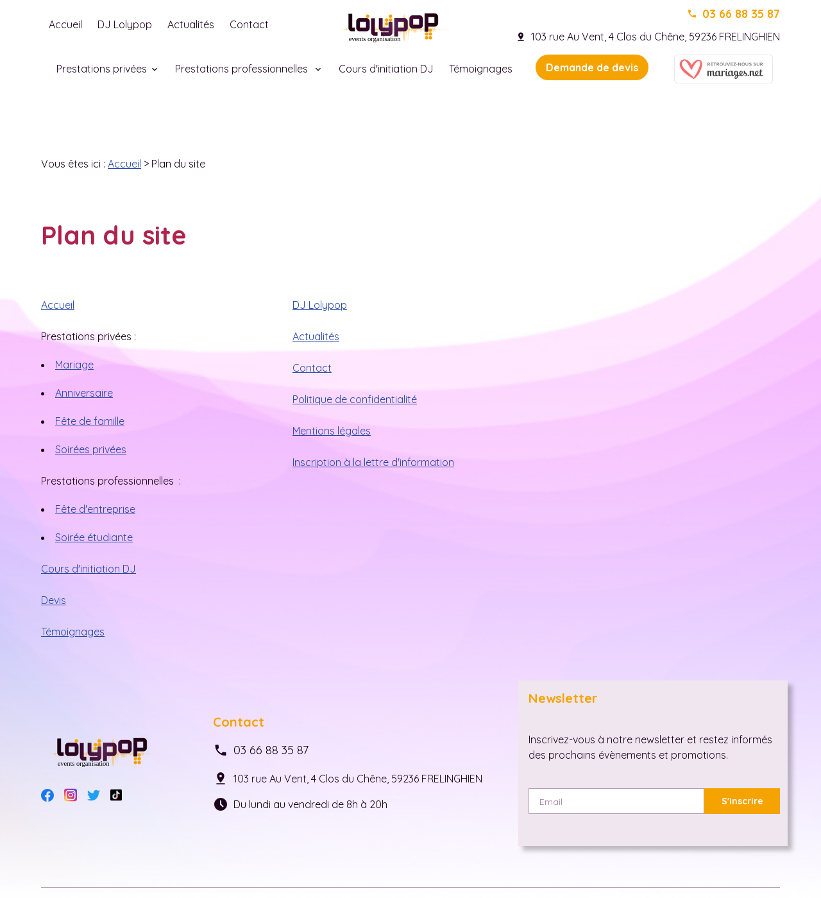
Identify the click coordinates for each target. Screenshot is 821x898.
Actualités (190, 24)
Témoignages (480, 68)
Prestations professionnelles (242, 68)
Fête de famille (89, 374)
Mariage (74, 318)
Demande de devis (592, 67)
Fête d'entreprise (95, 462)
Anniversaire (84, 346)
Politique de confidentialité (354, 353)
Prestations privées (101, 68)
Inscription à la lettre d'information (373, 416)
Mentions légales (331, 384)
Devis (53, 554)
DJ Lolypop (124, 24)
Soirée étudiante (94, 491)
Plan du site (380, 860)
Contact (249, 24)
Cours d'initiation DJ (386, 68)
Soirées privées (90, 403)
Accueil (65, 24)
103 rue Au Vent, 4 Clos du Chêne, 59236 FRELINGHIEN (655, 36)
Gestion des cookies (298, 860)
